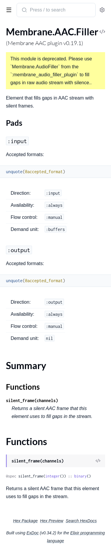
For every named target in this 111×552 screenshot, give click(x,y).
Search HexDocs (81, 520)
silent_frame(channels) (32, 400)
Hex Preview (51, 520)
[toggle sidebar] (7, 9)
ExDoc (32, 532)
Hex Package (25, 520)
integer (52, 476)
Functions (23, 386)
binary (80, 476)
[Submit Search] (24, 10)
